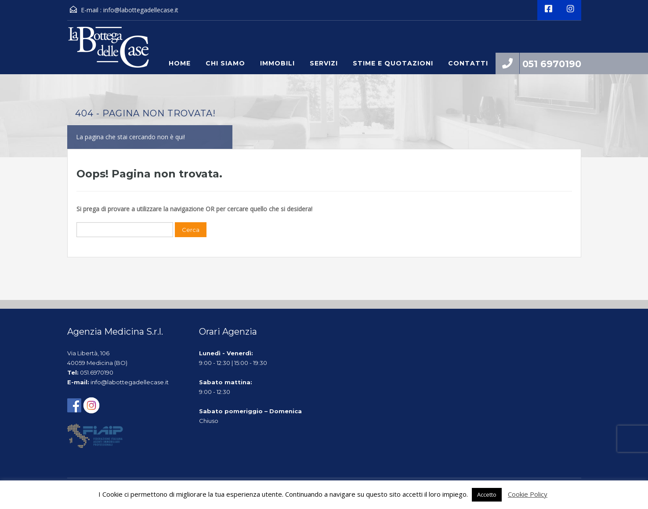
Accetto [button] (486, 494)
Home (180, 63)
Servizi (324, 63)
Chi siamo (225, 63)
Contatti (468, 63)
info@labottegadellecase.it (140, 10)
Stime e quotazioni (393, 63)
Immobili (277, 63)
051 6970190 (551, 63)
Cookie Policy (527, 494)
